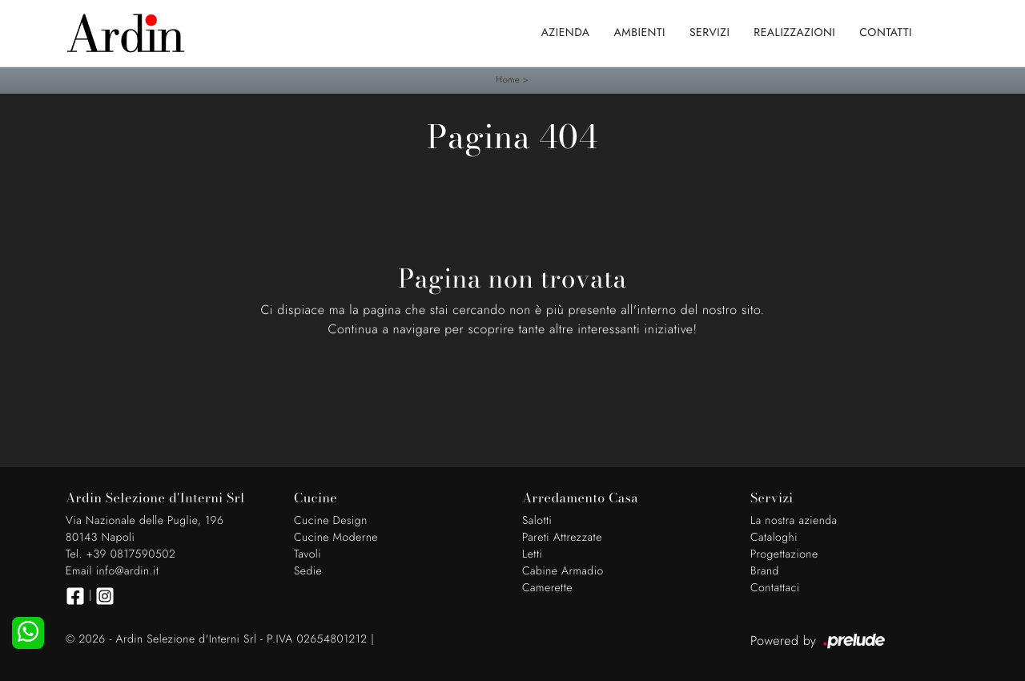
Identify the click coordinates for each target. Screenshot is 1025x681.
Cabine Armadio (563, 571)
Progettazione (784, 554)
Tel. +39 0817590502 (120, 554)
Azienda (565, 33)
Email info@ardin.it (112, 571)
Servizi (709, 33)
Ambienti (639, 33)
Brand (764, 571)
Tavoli (307, 554)
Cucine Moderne (336, 538)
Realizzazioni (794, 33)
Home (508, 80)
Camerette (547, 588)
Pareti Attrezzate (562, 538)
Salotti (537, 521)
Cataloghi (774, 538)
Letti (532, 554)
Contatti (885, 33)
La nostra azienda (794, 521)
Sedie (308, 571)
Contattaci (775, 588)
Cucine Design (331, 521)
